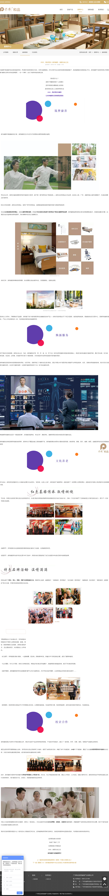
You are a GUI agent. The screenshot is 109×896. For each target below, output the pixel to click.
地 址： (77, 884)
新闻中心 (80, 9)
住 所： (77, 881)
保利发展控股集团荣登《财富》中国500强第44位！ (56, 860)
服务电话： (85, 2)
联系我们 (101, 9)
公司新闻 (5, 52)
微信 (106, 2)
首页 (61, 9)
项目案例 (35, 879)
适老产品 (70, 9)
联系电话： (77, 878)
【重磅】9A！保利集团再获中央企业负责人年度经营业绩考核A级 (56, 862)
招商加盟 (91, 9)
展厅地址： (77, 887)
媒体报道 (25, 52)
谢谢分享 (15, 52)
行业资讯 (34, 52)
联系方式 (49, 879)
